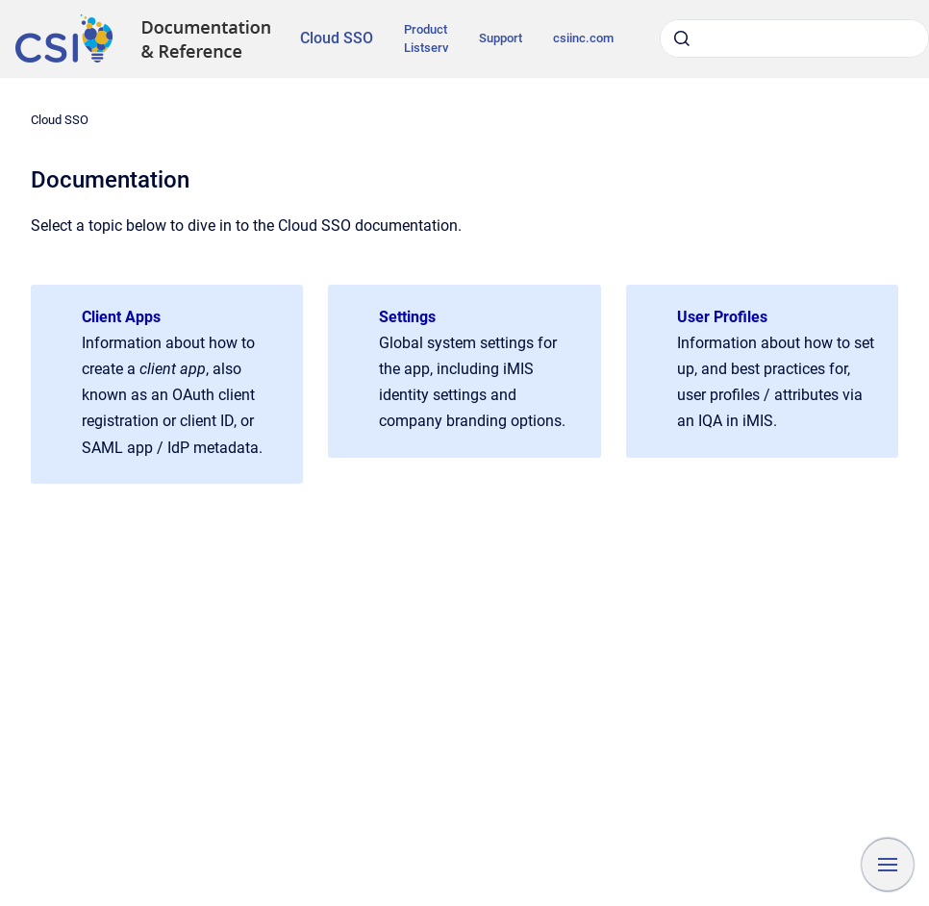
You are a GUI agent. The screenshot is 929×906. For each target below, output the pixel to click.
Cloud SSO (336, 38)
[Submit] (681, 38)
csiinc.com (583, 38)
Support (500, 38)
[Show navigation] (888, 865)
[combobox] (794, 38)
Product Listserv (426, 39)
